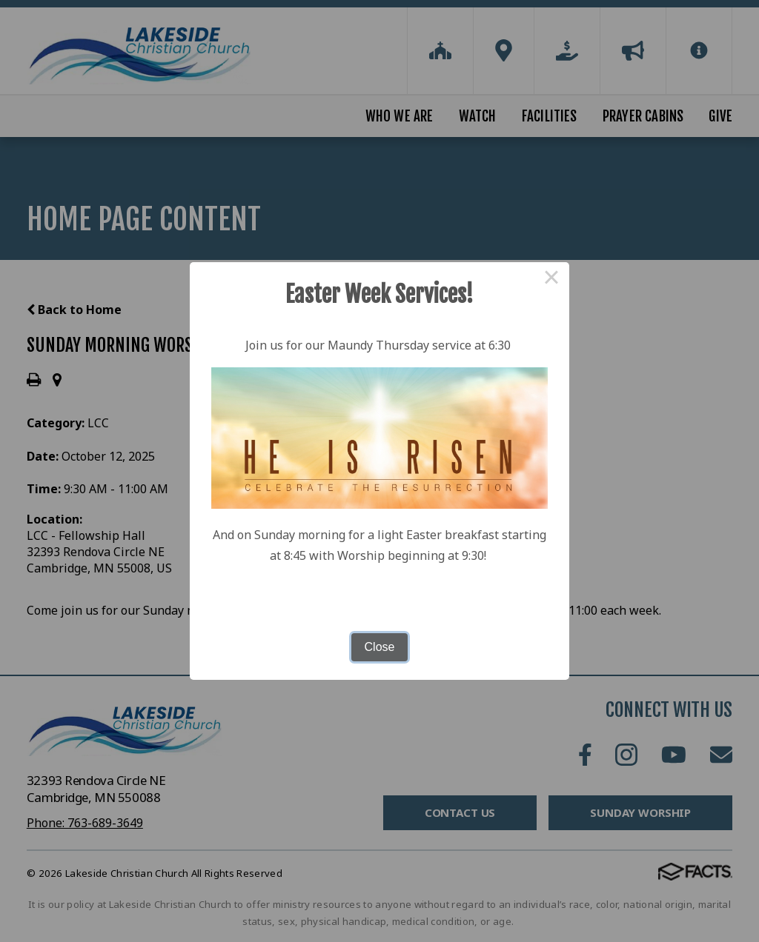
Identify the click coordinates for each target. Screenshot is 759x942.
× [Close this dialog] (551, 280)
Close (380, 647)
